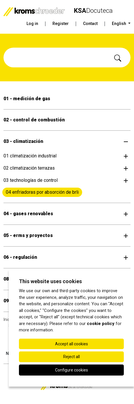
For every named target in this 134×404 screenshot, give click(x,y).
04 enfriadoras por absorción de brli (42, 192)
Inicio (8, 319)
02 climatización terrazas (29, 168)
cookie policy (100, 323)
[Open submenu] (126, 141)
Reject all (71, 356)
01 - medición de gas (26, 98)
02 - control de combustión (34, 120)
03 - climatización (23, 141)
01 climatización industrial (30, 156)
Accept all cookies (71, 344)
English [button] (119, 23)
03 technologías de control (30, 180)
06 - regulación (20, 257)
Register (60, 23)
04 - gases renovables (28, 213)
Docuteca (93, 10)
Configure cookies (71, 370)
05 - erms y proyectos (28, 235)
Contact (90, 23)
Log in (32, 23)
